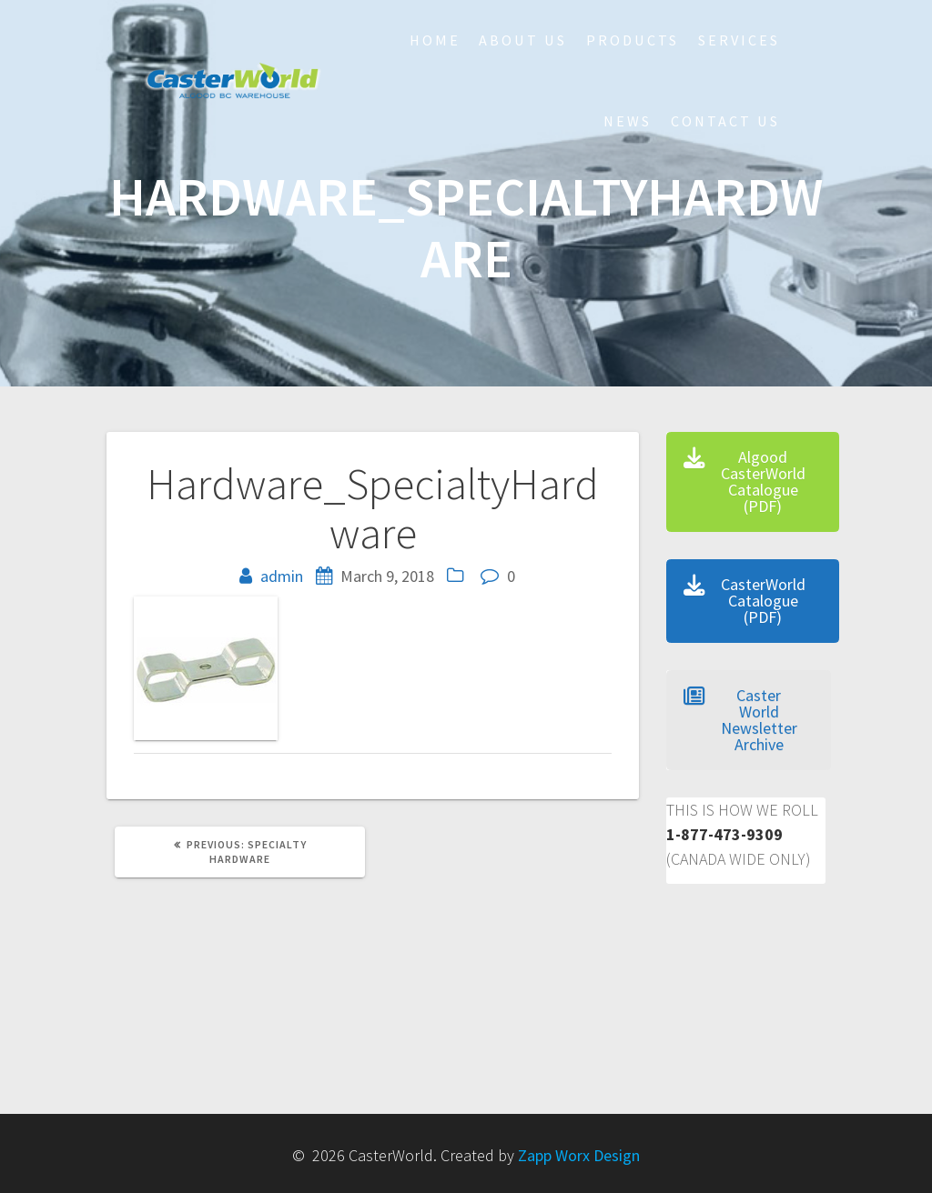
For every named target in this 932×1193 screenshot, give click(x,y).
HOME (435, 40)
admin (281, 576)
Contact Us (725, 121)
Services (739, 40)
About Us (523, 40)
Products (632, 40)
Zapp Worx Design (579, 1155)
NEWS (627, 121)
